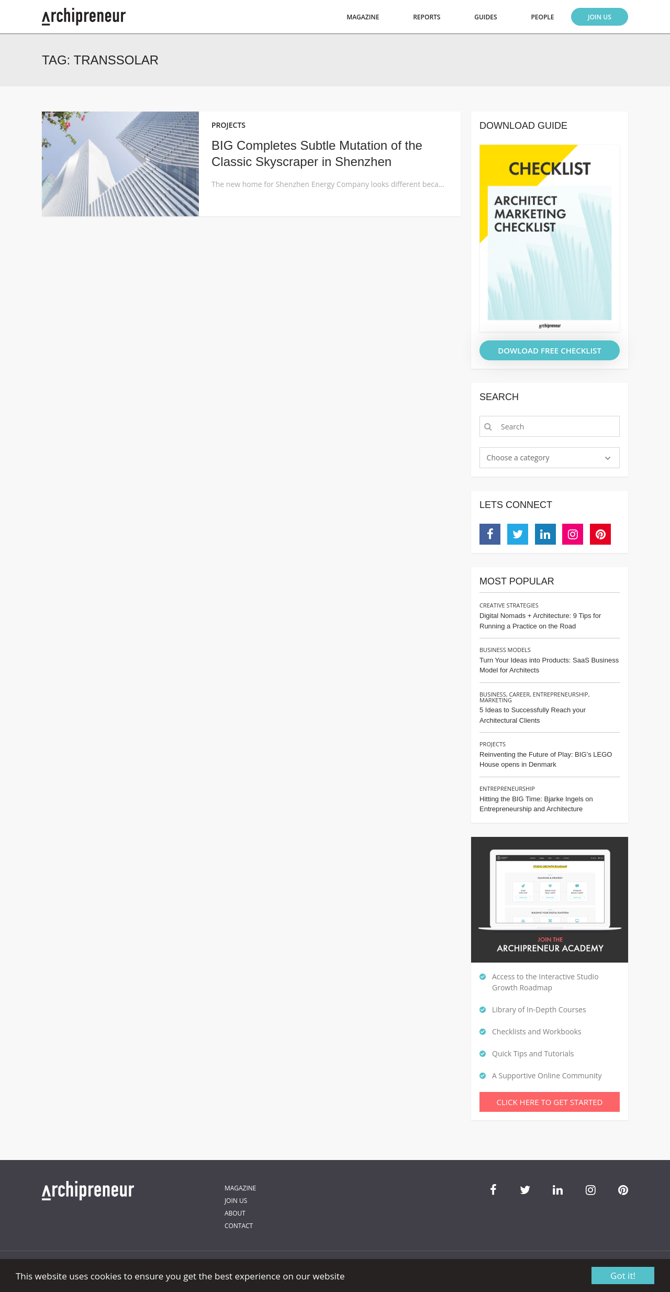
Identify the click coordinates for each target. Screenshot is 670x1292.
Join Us (599, 17)
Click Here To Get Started (550, 1102)
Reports (426, 17)
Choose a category (518, 457)
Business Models (505, 650)
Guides (485, 17)
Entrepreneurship (560, 694)
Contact (239, 1225)
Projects (492, 744)
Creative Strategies (509, 605)
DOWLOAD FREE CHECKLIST (549, 350)
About (235, 1213)
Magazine (363, 17)
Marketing (495, 700)
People (542, 17)
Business (492, 694)
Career (519, 694)
